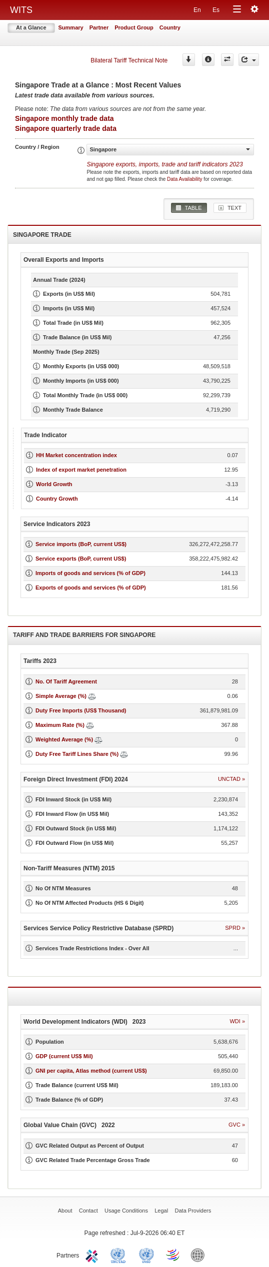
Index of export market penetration (81, 470)
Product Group (134, 27)
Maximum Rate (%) (60, 725)
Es (216, 9)
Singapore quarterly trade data (65, 128)
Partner (99, 27)
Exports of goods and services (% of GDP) (91, 588)
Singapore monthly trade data (64, 118)
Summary (71, 27)
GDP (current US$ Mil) (64, 1056)
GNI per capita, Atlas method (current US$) (91, 1071)
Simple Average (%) (61, 696)
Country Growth (57, 499)
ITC (94, 1255)
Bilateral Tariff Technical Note (129, 60)
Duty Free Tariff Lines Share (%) (77, 754)
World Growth (54, 484)
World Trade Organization (174, 1255)
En (197, 9)
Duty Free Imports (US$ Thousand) (81, 710)
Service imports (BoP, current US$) (81, 544)
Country (170, 27)
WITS (21, 10)
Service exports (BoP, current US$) (81, 559)
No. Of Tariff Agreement (66, 681)
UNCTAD (120, 1255)
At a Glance (31, 27)
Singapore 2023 (164, 164)
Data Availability (185, 179)
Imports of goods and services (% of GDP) (91, 573)
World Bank (200, 1255)
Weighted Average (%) (64, 739)
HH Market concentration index (76, 455)
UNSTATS (146, 1255)
